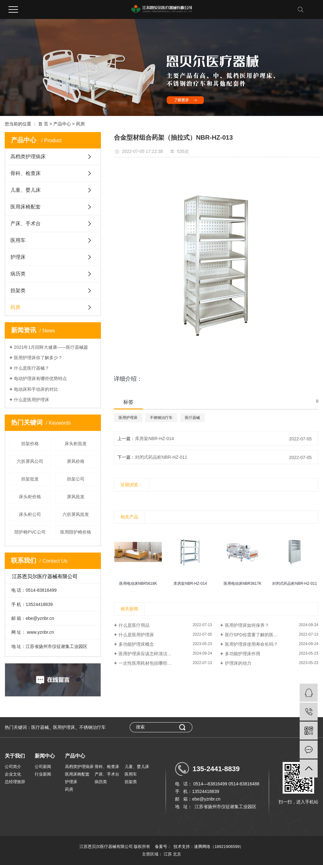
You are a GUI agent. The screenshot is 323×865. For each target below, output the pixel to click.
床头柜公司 (30, 514)
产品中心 (62, 123)
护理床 (18, 257)
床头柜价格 (30, 496)
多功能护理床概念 (136, 644)
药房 (80, 123)
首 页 (43, 123)
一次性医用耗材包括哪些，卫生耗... (154, 663)
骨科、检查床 (25, 173)
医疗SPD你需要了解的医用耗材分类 (260, 634)
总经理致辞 (15, 781)
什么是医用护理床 (31, 399)
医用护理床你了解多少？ (38, 357)
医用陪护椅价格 (75, 532)
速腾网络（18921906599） (219, 846)
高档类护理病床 (28, 156)
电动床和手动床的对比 (36, 389)
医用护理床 (128, 417)
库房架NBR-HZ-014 (154, 438)
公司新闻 (43, 766)
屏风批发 (76, 496)
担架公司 (76, 478)
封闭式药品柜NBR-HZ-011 (161, 457)
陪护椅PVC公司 (30, 532)
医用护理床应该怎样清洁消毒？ (149, 653)
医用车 (18, 240)
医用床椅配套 (25, 206)
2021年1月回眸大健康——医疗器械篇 (51, 347)
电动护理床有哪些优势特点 (40, 378)
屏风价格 (76, 461)
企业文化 (13, 774)
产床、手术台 (25, 223)
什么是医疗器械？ (31, 368)
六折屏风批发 (75, 514)
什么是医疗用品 (134, 625)
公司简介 (13, 766)
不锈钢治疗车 (161, 417)
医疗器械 (192, 417)
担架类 (18, 290)
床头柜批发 (76, 443)
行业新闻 (43, 774)
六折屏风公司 (30, 461)
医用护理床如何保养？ (247, 625)
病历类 (18, 273)
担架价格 (30, 443)
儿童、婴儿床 (25, 190)
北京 (177, 854)
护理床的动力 (238, 663)
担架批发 (30, 478)
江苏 (168, 854)
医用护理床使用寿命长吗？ (251, 644)
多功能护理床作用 (242, 653)
